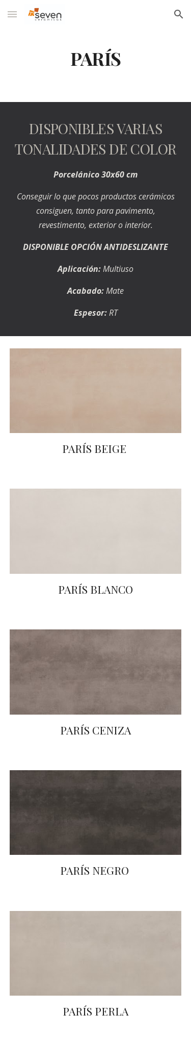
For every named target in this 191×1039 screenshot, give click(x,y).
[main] (96, 58)
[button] (12, 14)
